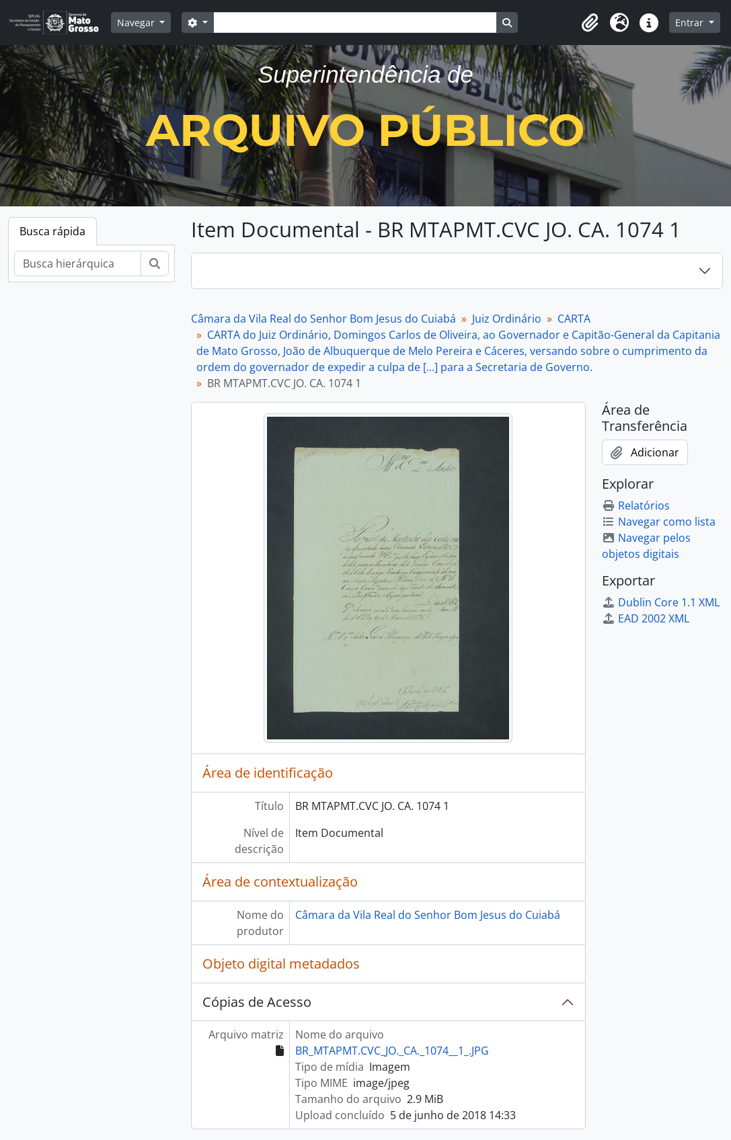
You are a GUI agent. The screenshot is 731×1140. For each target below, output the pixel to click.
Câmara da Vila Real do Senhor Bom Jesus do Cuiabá (323, 318)
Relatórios (636, 505)
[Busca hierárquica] (77, 263)
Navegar (137, 22)
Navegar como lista (659, 521)
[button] (590, 23)
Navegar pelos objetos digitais (646, 545)
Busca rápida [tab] (52, 231)
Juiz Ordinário (506, 318)
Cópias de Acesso (256, 1002)
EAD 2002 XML (645, 618)
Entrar (690, 22)
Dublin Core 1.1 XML (661, 602)
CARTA (573, 318)
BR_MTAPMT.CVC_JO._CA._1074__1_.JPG (392, 1050)
